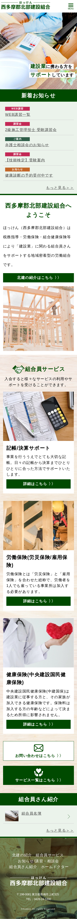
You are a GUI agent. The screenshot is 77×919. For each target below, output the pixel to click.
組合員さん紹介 (23, 867)
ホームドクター (55, 867)
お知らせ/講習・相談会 (38, 861)
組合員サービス (50, 855)
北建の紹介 (22, 855)
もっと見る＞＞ (60, 188)
